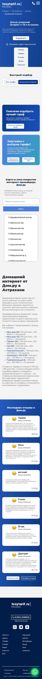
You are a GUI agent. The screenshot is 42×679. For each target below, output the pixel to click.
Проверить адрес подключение (22, 44)
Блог (4, 654)
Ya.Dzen (27, 627)
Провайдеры (27, 641)
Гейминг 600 (12, 341)
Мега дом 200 (13, 332)
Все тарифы (11, 82)
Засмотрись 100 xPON (17, 355)
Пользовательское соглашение (9, 672)
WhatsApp (15, 627)
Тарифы (5, 641)
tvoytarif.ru (11, 4)
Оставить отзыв (28, 578)
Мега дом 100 (13, 337)
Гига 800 (10, 346)
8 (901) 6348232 (22, 617)
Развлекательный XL (16, 360)
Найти (21, 209)
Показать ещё (12, 578)
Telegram (21, 627)
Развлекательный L (16, 350)
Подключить (21, 38)
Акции (24, 644)
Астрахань (7, 7)
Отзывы (5, 644)
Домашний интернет (28, 82)
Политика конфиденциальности (28, 672)
